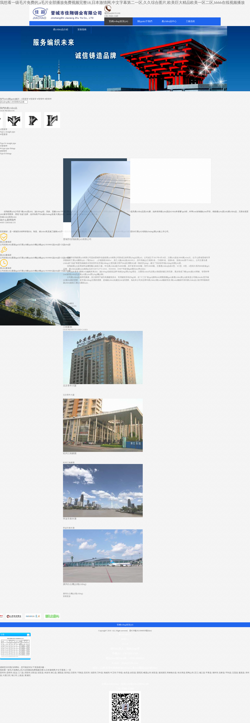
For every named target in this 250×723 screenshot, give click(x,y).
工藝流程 (190, 21)
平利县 (228, 673)
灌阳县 (60, 673)
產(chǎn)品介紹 (60, 29)
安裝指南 (81, 29)
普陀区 (140, 673)
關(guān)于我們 (144, 21)
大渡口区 (6, 675)
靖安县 (155, 673)
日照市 (73, 673)
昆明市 (9, 673)
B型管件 (48, 99)
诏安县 (40, 673)
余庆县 (126, 673)
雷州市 (3, 673)
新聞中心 (125, 639)
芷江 (196, 673)
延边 (15, 673)
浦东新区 (162, 673)
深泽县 (67, 673)
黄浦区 (27, 675)
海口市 (14, 675)
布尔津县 (181, 673)
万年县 (100, 673)
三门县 (21, 673)
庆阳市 (27, 673)
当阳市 (93, 673)
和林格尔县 (171, 673)
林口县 (54, 673)
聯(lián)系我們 (207, 319)
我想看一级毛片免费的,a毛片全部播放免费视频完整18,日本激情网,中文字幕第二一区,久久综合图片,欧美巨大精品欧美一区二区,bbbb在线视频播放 (122, 2)
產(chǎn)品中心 (169, 21)
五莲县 (235, 673)
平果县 (208, 673)
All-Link (125, 644)
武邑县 (34, 673)
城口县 (202, 673)
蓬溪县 (241, 673)
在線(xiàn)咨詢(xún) (8, 217)
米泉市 (47, 673)
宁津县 (120, 673)
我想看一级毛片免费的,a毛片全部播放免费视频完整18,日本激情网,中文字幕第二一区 (35, 670)
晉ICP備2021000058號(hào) (140, 631)
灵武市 (87, 673)
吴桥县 (222, 673)
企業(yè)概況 (206, 303)
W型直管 (32, 99)
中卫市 (113, 673)
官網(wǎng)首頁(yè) (118, 21)
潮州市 (215, 673)
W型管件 (40, 99)
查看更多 (204, 596)
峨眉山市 (147, 673)
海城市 (107, 673)
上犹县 (21, 675)
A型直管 (24, 99)
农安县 (133, 673)
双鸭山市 (190, 673)
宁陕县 (80, 673)
